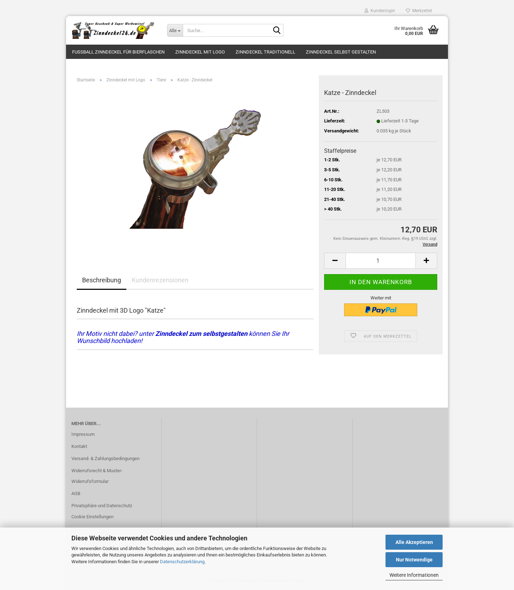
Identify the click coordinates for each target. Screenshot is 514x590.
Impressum (83, 434)
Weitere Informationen (414, 575)
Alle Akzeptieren (414, 542)
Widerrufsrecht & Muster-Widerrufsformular (96, 476)
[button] (335, 261)
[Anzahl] (381, 261)
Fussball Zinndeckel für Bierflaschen (118, 52)
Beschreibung (101, 280)
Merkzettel (419, 10)
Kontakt (79, 446)
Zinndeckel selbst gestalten (341, 52)
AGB (75, 493)
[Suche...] (175, 30)
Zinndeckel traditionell (265, 52)
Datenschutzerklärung (182, 561)
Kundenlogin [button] (379, 10)
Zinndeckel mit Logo (200, 52)
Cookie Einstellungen (92, 516)
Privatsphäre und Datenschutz (101, 505)
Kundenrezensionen (160, 280)
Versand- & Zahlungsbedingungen (105, 458)
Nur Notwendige (414, 560)
